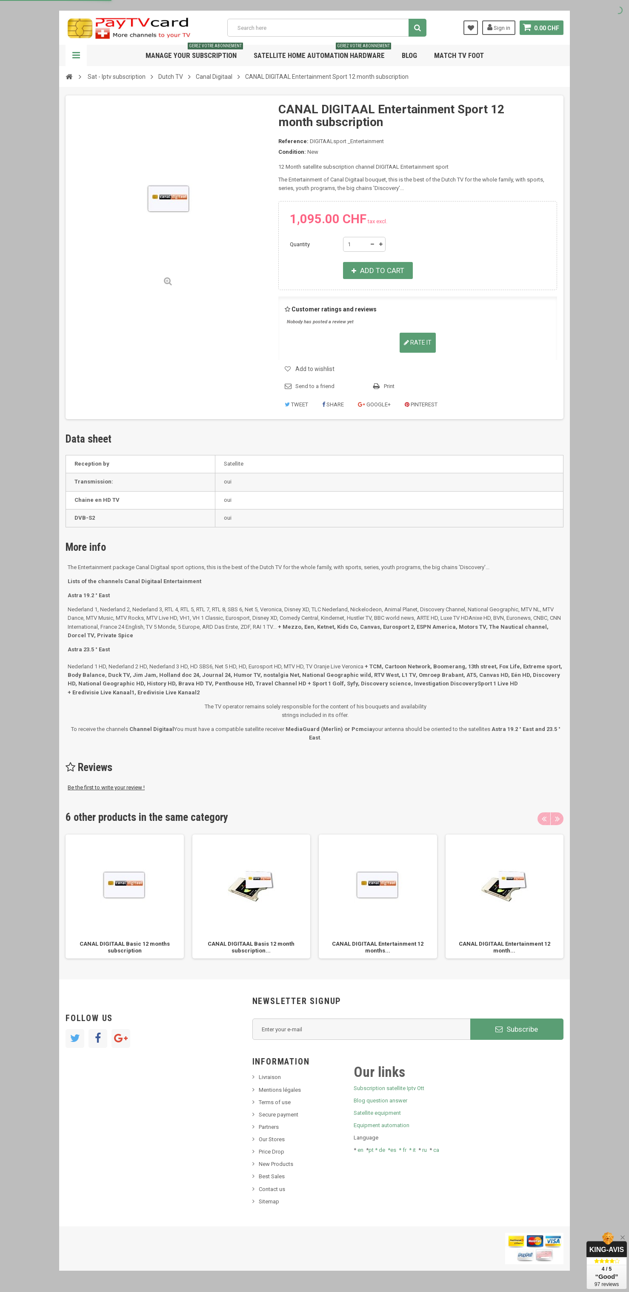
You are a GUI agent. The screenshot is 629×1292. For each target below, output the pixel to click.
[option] (124, 896)
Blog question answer (380, 1100)
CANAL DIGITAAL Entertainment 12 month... (504, 947)
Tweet (296, 404)
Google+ (374, 404)
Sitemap (269, 1201)
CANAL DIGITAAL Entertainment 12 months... (377, 947)
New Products (276, 1164)
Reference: (293, 141)
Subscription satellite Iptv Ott (389, 1088)
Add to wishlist (315, 368)
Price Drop (271, 1151)
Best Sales (272, 1176)
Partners (269, 1127)
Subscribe (516, 1029)
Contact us (272, 1189)
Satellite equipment (377, 1113)
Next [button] (557, 818)
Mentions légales (280, 1090)
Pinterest (421, 404)
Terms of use (275, 1102)
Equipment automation (381, 1125)
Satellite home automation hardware (322, 52)
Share (333, 404)
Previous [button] (544, 818)
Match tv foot (459, 55)
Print (389, 386)
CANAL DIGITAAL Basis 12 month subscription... (251, 947)
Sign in (498, 27)
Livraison (270, 1077)
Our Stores (272, 1139)
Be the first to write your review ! (106, 787)
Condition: (292, 152)
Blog (409, 55)
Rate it (418, 342)
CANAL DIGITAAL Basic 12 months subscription (125, 947)
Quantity (300, 244)
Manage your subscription (194, 52)
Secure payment (278, 1114)
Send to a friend (315, 386)
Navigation (76, 55)
